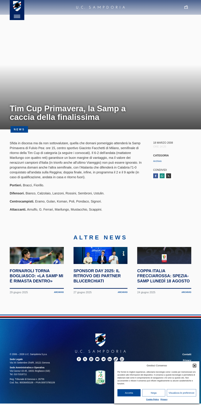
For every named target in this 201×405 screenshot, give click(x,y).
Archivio (158, 160)
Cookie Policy (152, 399)
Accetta (129, 392)
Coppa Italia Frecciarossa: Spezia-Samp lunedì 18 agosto (163, 294)
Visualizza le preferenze (181, 392)
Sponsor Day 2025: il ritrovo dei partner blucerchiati (98, 294)
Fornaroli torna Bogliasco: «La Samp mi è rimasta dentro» (34, 294)
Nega (154, 392)
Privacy (164, 399)
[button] (194, 365)
